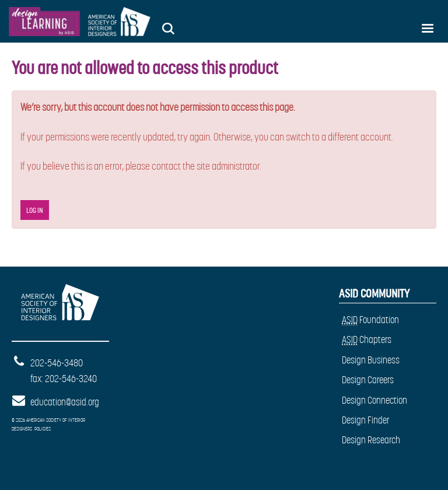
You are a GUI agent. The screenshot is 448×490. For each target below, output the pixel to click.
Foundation (370, 320)
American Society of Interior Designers (58, 297)
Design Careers (368, 379)
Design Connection (374, 400)
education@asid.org (64, 402)
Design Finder (366, 420)
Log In (34, 210)
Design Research (371, 440)
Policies (42, 429)
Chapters (366, 339)
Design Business (371, 360)
